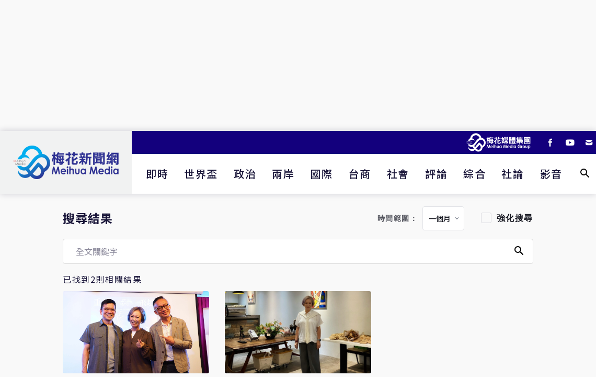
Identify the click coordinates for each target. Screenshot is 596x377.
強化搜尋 (515, 218)
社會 (398, 173)
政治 (245, 173)
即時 (157, 173)
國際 (321, 173)
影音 (551, 173)
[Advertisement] (298, 65)
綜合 (474, 173)
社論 (512, 173)
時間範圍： (397, 219)
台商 (360, 173)
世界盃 (201, 173)
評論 (436, 173)
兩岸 (283, 173)
